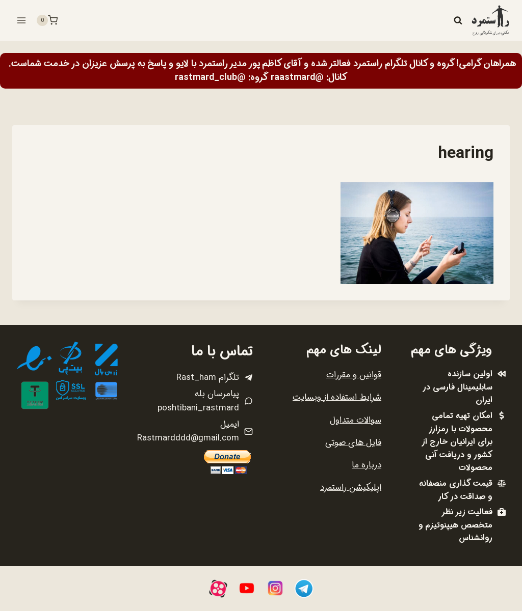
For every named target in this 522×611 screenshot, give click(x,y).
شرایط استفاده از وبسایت (337, 397)
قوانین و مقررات (353, 375)
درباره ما (366, 465)
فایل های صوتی (353, 443)
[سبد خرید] (47, 20)
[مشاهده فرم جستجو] (457, 20)
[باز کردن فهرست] (21, 20)
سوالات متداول (355, 420)
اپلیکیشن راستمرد (350, 487)
